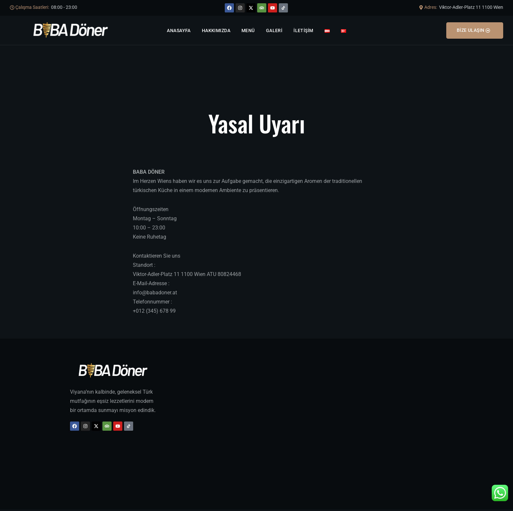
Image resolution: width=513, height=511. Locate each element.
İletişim (303, 30)
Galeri (274, 30)
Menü (248, 30)
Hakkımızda (216, 30)
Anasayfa (178, 30)
